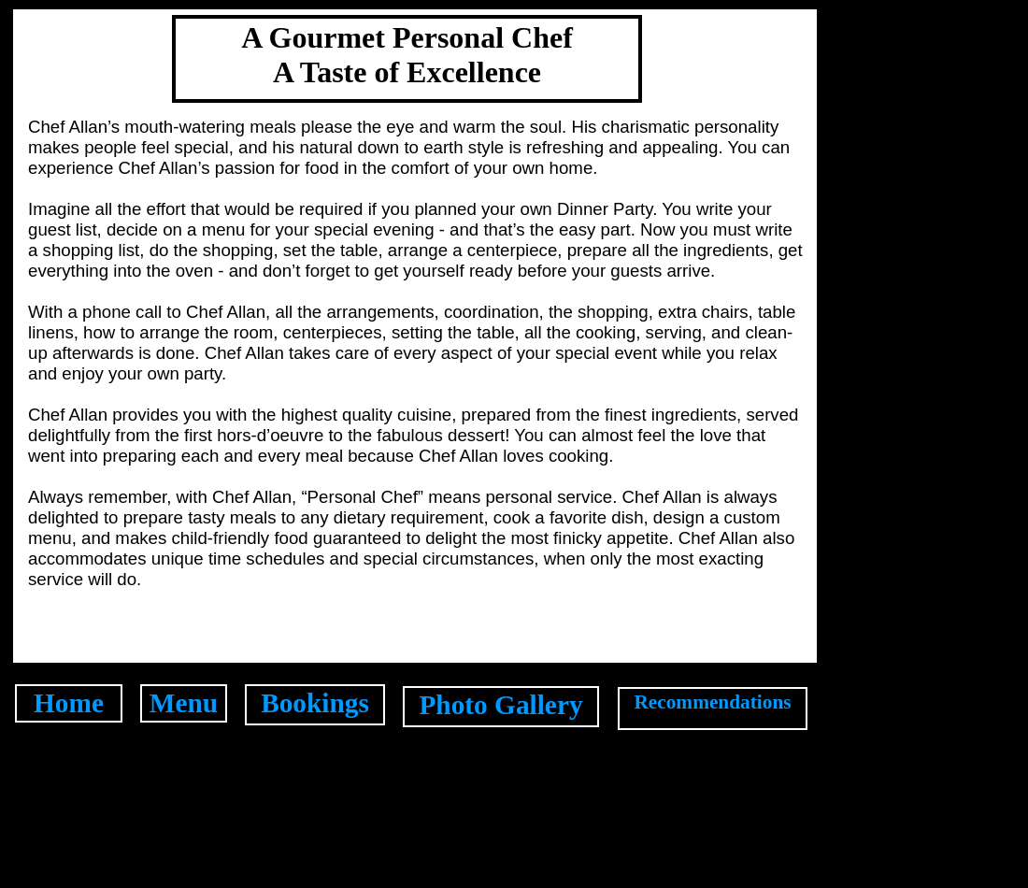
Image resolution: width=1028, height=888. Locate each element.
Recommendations (712, 702)
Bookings (315, 703)
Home (69, 703)
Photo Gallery (500, 705)
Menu (184, 703)
